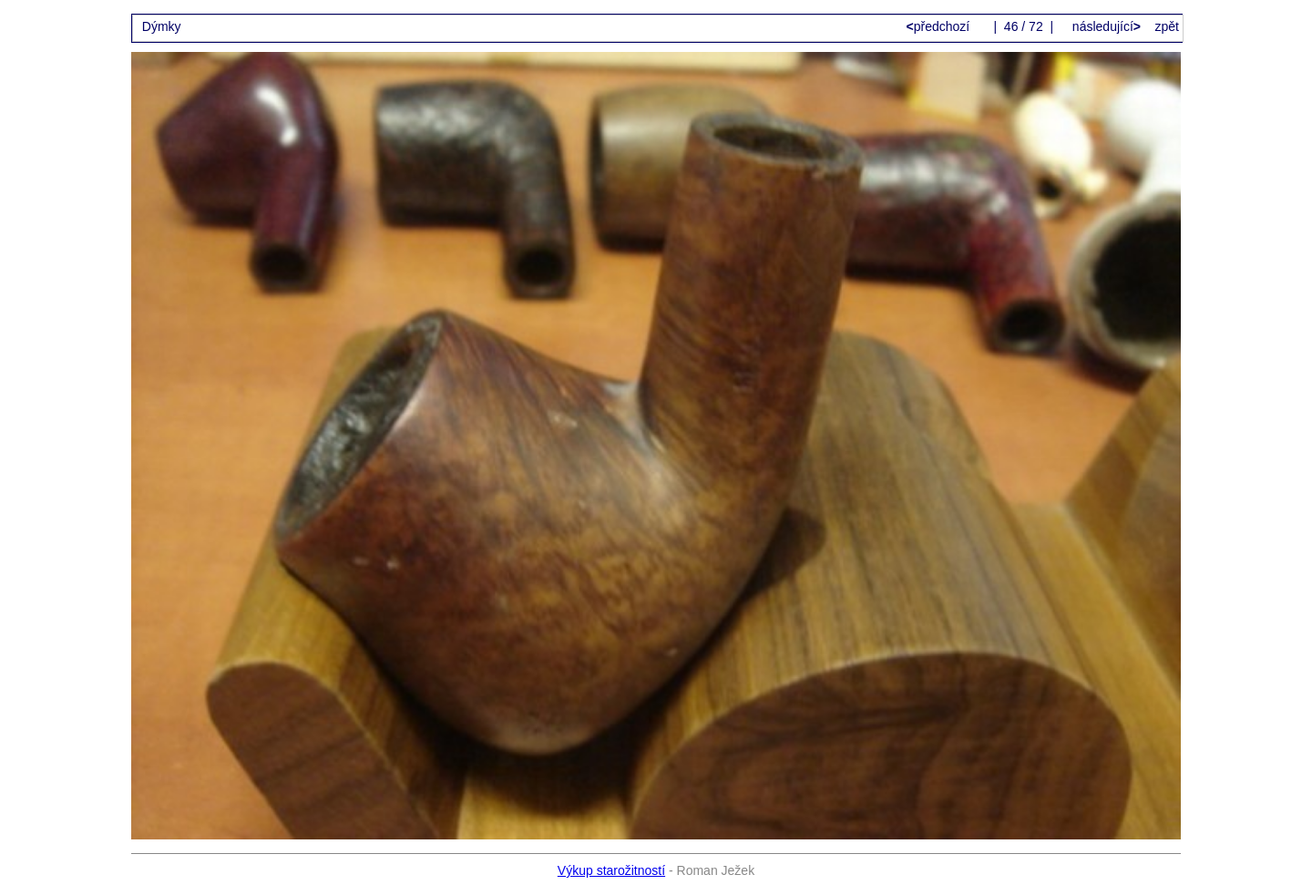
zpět (1167, 26)
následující (1105, 26)
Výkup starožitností (611, 870)
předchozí (940, 26)
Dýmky (161, 26)
